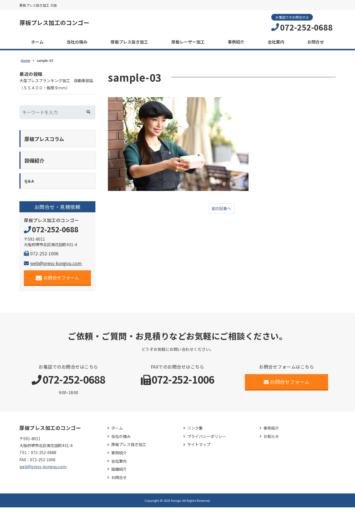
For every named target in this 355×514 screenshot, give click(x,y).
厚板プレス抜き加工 (129, 43)
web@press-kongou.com (53, 269)
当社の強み (77, 43)
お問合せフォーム (57, 284)
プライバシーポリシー (206, 442)
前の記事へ (221, 210)
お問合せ (315, 43)
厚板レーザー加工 (188, 43)
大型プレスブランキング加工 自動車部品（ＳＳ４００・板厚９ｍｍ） (57, 86)
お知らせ (271, 442)
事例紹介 (236, 43)
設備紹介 (119, 475)
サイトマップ (199, 451)
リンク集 (195, 434)
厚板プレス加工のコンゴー (62, 23)
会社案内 (276, 43)
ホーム (37, 43)
